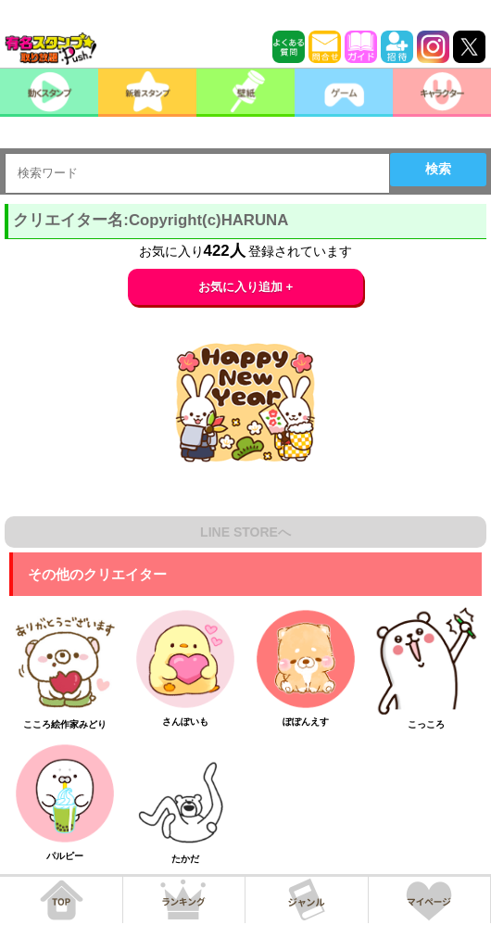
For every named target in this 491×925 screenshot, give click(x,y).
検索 (438, 168)
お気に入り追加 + (246, 287)
